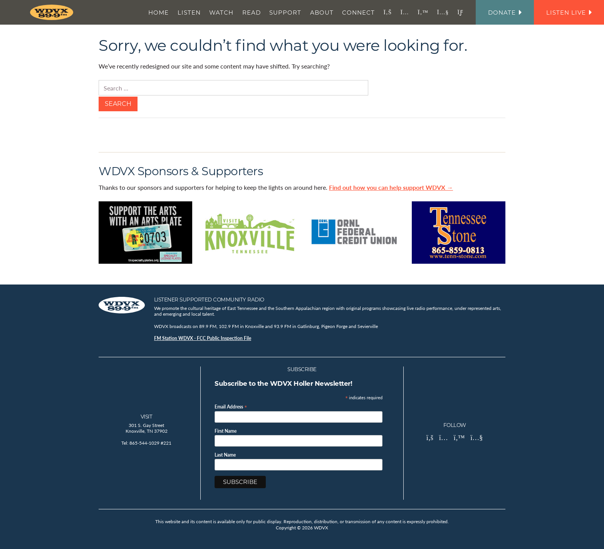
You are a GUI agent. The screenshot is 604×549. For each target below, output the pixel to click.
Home (158, 12)
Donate (505, 12)
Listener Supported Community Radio (209, 299)
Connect (358, 12)
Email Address (231, 406)
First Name (226, 431)
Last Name (225, 455)
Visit (147, 416)
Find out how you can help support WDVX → (391, 187)
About (322, 12)
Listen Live (569, 12)
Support (285, 12)
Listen (189, 12)
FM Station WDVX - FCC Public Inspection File (202, 338)
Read (251, 12)
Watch (221, 12)
